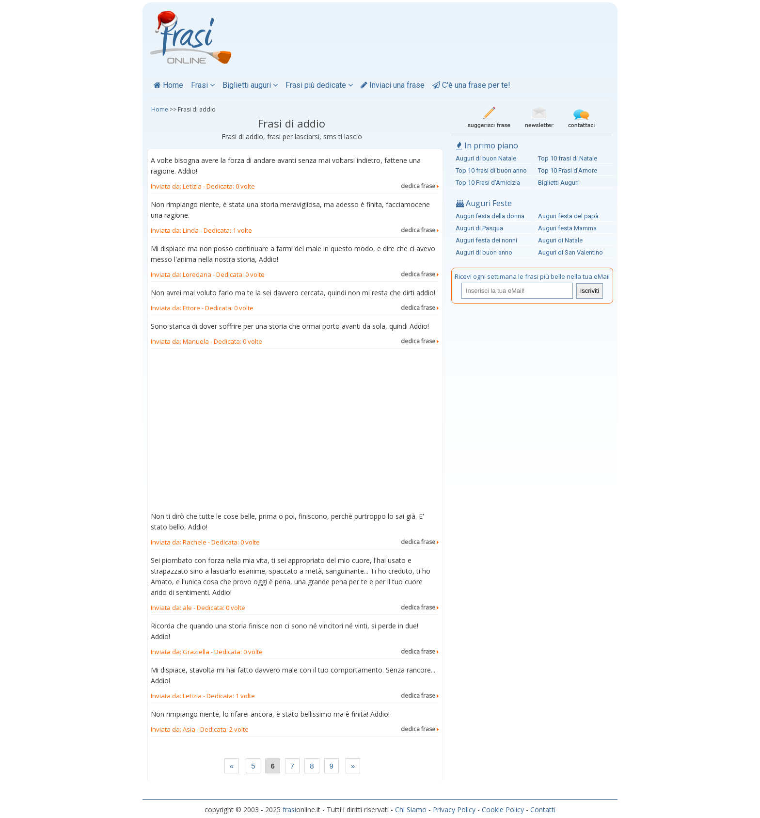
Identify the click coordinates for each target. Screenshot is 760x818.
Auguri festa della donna (490, 216)
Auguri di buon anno (484, 252)
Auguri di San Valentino (570, 252)
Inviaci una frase (393, 85)
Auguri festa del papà (568, 216)
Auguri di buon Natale (486, 158)
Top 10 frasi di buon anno (491, 170)
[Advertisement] (295, 432)
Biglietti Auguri (558, 182)
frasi (289, 809)
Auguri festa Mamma (567, 228)
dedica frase (420, 186)
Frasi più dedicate (319, 85)
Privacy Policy (454, 809)
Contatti (542, 809)
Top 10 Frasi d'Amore (567, 170)
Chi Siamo (411, 809)
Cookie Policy (503, 809)
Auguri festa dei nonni (486, 240)
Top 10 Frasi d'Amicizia (488, 182)
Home (168, 85)
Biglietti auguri (250, 85)
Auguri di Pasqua (479, 228)
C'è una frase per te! (471, 85)
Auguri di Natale (560, 240)
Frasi (203, 85)
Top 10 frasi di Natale (567, 158)
